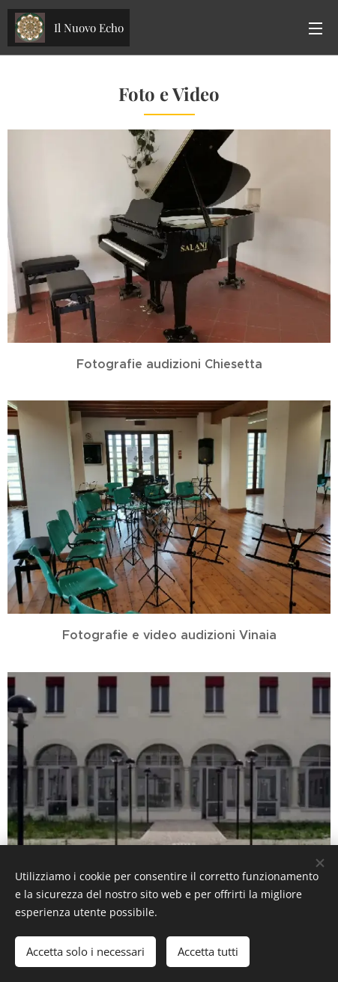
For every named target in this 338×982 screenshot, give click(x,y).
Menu (315, 28)
